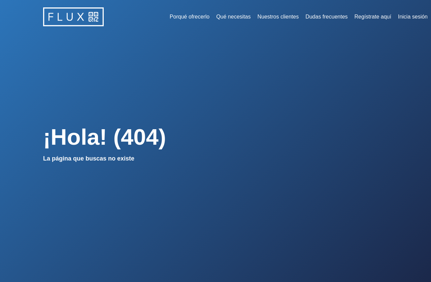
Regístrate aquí (373, 17)
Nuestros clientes (278, 17)
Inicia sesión (413, 17)
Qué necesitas (233, 17)
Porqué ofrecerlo (189, 17)
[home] (73, 16)
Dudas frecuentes (326, 17)
